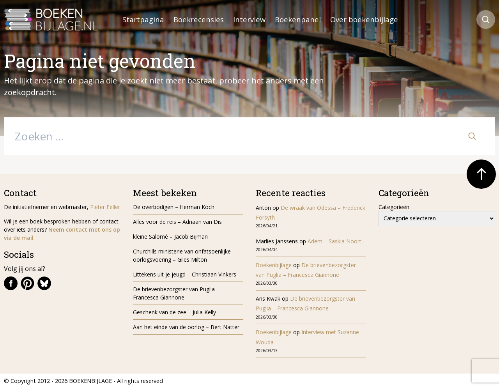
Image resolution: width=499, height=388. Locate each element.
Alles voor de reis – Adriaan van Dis (177, 221)
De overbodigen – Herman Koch (173, 207)
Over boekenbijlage (364, 19)
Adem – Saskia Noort (334, 241)
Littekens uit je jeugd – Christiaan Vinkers (184, 274)
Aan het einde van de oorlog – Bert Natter (186, 327)
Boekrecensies (198, 19)
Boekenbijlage (274, 265)
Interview (249, 19)
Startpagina (143, 19)
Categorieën (394, 207)
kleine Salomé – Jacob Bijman (170, 236)
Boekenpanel (298, 19)
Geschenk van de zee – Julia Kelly (174, 312)
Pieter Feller (105, 207)
